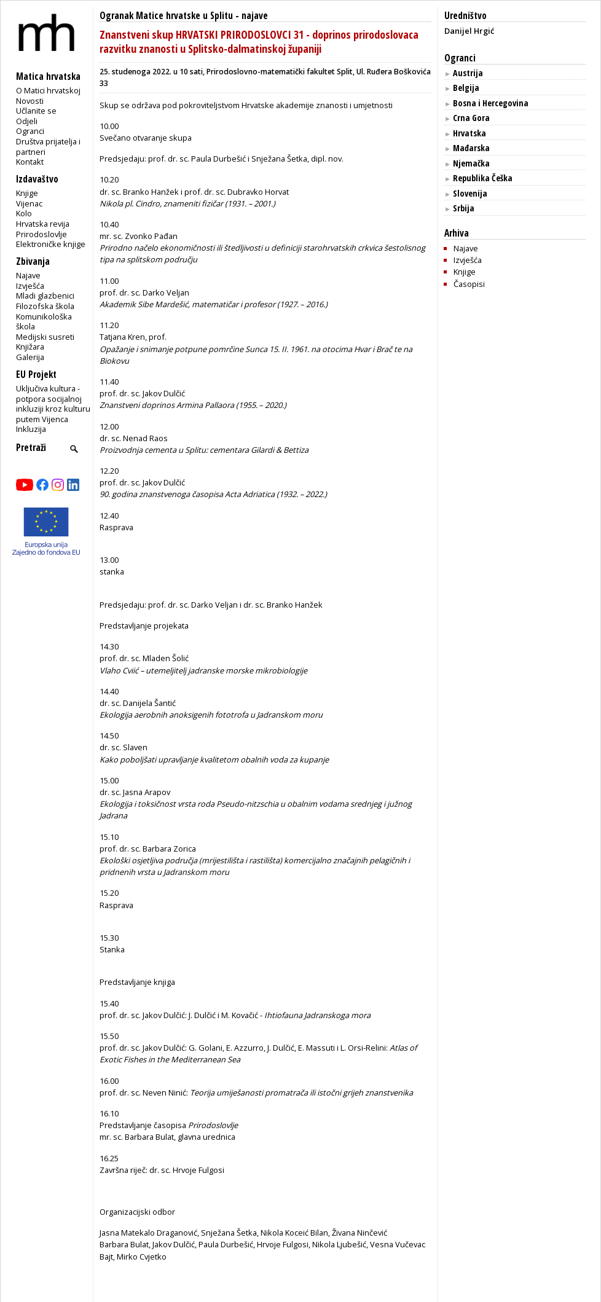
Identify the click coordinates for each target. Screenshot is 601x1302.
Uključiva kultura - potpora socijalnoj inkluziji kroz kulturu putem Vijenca (53, 404)
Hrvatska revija (42, 223)
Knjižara (30, 346)
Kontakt (30, 161)
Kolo (24, 213)
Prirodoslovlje (41, 234)
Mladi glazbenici (45, 295)
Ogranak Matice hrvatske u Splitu (166, 15)
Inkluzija (31, 428)
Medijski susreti (45, 336)
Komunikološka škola (44, 321)
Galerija (30, 357)
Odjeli (26, 121)
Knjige (27, 192)
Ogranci (30, 130)
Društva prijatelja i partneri (48, 146)
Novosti (30, 100)
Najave (28, 275)
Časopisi (469, 283)
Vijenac (29, 203)
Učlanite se (36, 110)
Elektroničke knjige (50, 243)
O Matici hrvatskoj (48, 90)
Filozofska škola (45, 306)
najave (255, 15)
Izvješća (30, 285)
